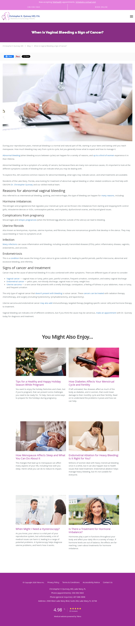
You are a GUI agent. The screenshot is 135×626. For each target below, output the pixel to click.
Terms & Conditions (71, 582)
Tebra (79, 616)
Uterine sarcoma (14, 284)
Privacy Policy (53, 582)
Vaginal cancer (13, 278)
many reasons (107, 195)
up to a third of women (103, 155)
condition (14, 258)
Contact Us (107, 582)
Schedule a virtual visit (86, 2)
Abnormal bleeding (11, 155)
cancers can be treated (94, 293)
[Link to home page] (20, 16)
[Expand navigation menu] (131, 16)
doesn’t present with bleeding (48, 293)
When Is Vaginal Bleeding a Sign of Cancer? (50, 46)
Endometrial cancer (15, 281)
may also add (46, 303)
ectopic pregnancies (28, 219)
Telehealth (57, 2)
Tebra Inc (40, 582)
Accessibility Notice (91, 582)
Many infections (10, 244)
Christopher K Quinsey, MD (13, 46)
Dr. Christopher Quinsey (22, 184)
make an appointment (106, 312)
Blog (29, 46)
